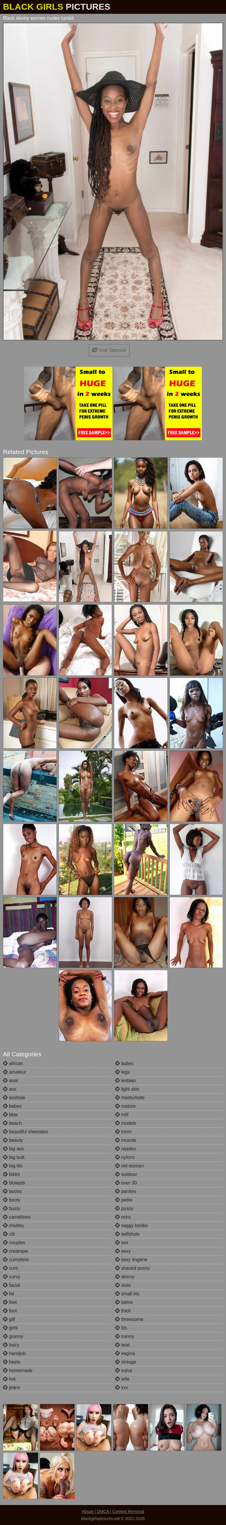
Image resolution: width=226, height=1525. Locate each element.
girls (10, 1327)
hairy (11, 1344)
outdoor (126, 1174)
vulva (123, 1370)
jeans (11, 1387)
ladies (124, 1063)
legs (122, 1071)
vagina (125, 1353)
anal (10, 1080)
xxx (121, 1387)
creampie (15, 1251)
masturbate (129, 1097)
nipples (125, 1148)
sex (121, 1242)
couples (14, 1242)
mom (123, 1131)
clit (9, 1234)
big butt (13, 1157)
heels (11, 1361)
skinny (124, 1276)
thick (123, 1310)
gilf (9, 1319)
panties (125, 1191)
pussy (124, 1208)
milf (121, 1114)
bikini (11, 1174)
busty (11, 1208)
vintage (125, 1361)
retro (123, 1216)
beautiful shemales (25, 1131)
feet (10, 1302)
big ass (13, 1148)
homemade (18, 1370)
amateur (14, 1071)
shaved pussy (132, 1268)
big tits (13, 1165)
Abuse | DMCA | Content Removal (113, 1511)
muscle (125, 1140)
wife (122, 1378)
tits (121, 1327)
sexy (123, 1251)
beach (12, 1123)
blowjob (14, 1182)
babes (12, 1106)
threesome (129, 1319)
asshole (14, 1097)
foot (10, 1310)
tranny (124, 1336)
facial (11, 1285)
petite (124, 1199)
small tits (127, 1293)
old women (129, 1165)
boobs (12, 1191)
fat (8, 1293)
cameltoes (16, 1216)
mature (125, 1106)
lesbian (125, 1080)
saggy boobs (131, 1225)
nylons (125, 1157)
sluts (123, 1285)
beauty (13, 1140)
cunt (10, 1268)
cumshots (16, 1259)
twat (122, 1344)
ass (9, 1089)
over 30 (126, 1182)
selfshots (127, 1234)
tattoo (124, 1302)
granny (13, 1336)
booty (12, 1199)
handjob (14, 1353)
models (125, 1123)
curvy (11, 1276)
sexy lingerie (131, 1259)
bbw (10, 1114)
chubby (13, 1225)
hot (9, 1378)
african (13, 1063)
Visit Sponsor (109, 350)
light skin (127, 1089)
